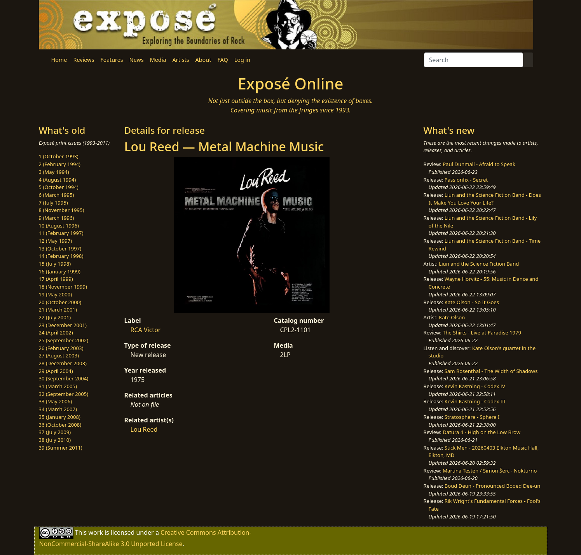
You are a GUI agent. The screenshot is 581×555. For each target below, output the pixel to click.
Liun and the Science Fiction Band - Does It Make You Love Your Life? (485, 198)
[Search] (473, 60)
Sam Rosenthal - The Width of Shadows (491, 371)
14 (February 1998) (61, 255)
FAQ (222, 59)
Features (111, 59)
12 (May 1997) (55, 240)
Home (59, 59)
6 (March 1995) (56, 194)
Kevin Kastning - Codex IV (475, 386)
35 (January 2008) (59, 416)
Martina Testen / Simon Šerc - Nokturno (490, 470)
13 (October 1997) (60, 248)
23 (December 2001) (63, 325)
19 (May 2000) (55, 294)
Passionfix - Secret (466, 179)
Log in (242, 59)
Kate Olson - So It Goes (472, 302)
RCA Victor (146, 330)
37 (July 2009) (55, 432)
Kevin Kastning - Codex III (475, 401)
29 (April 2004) (56, 371)
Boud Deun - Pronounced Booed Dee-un (493, 485)
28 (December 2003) (63, 363)
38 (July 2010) (55, 439)
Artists (181, 59)
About (203, 59)
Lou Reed (144, 429)
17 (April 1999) (56, 278)
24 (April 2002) (56, 332)
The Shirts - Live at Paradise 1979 (482, 332)
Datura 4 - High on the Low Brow (481, 432)
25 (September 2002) (64, 340)
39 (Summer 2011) (60, 447)
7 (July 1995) (53, 202)
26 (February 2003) (61, 348)
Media (158, 59)
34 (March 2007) (58, 409)
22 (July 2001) (55, 317)
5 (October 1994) (59, 187)
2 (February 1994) (59, 164)
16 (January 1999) (59, 271)
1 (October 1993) (59, 156)
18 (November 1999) (63, 286)
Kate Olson (452, 317)
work (95, 532)
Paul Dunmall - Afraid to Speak (479, 164)
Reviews (83, 59)
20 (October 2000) (60, 302)
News (136, 59)
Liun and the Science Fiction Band (479, 263)
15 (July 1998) (55, 263)
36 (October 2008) (60, 424)
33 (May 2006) (55, 401)
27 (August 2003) (59, 355)
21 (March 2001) (58, 309)
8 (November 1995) (61, 210)
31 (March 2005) (58, 386)
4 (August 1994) (57, 179)
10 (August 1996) (59, 225)
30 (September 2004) (64, 378)
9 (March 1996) (56, 217)
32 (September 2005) (64, 393)
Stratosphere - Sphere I (472, 416)
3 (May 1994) (54, 171)
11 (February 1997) (61, 232)
